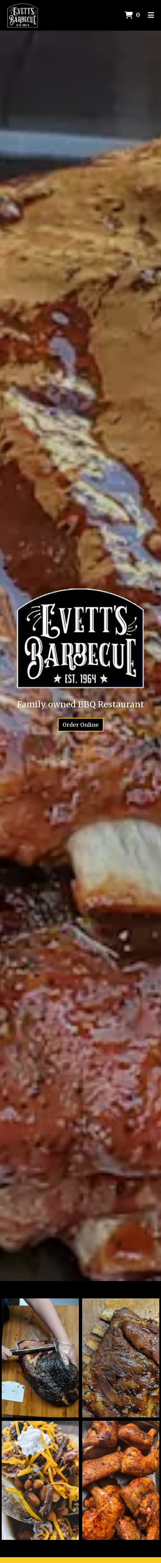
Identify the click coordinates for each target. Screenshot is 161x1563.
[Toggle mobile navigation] (151, 15)
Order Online (81, 724)
